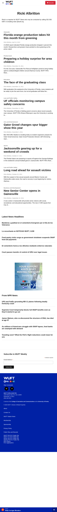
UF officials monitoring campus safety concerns (24, 102)
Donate (51, 3)
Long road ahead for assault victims (27, 170)
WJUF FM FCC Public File (11, 438)
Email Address (8, 360)
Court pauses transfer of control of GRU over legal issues (24, 252)
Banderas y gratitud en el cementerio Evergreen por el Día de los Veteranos (27, 224)
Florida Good (8, 56)
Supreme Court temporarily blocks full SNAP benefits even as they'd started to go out (26, 311)
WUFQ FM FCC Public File (11, 440)
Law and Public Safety (10, 98)
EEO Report (7, 441)
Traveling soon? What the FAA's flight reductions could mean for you (27, 336)
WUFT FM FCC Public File (11, 435)
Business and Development (12, 188)
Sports (6, 145)
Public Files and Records (11, 432)
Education (7, 79)
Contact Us (7, 412)
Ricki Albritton (7, 42)
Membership (7, 420)
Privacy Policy (8, 428)
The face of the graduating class (25, 82)
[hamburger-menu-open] (3, 3)
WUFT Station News (9, 416)
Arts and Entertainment (11, 122)
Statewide (7, 32)
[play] (3, 510)
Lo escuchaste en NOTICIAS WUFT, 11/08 (18, 231)
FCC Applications (9, 443)
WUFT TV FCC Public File (11, 437)
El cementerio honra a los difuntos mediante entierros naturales (27, 246)
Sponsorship (7, 424)
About (5, 408)
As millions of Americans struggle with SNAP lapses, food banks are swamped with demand (27, 328)
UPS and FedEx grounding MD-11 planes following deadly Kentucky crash (24, 303)
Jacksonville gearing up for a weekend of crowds (23, 150)
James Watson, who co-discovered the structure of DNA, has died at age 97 (28, 319)
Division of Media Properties (18, 405)
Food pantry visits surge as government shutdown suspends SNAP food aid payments (28, 238)
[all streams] (54, 509)
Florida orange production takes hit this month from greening (27, 36)
